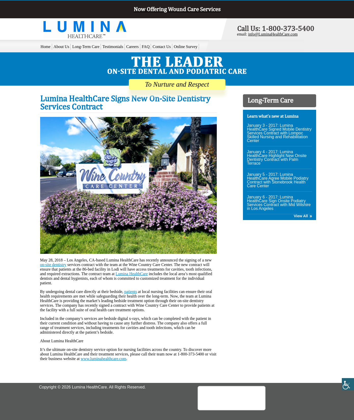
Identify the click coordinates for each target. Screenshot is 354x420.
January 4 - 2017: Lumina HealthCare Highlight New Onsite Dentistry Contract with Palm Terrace (277, 157)
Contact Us (161, 46)
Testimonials (112, 46)
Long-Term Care (85, 46)
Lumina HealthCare (132, 274)
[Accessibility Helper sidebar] (348, 384)
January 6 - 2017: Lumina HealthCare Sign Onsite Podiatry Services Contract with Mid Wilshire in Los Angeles (279, 203)
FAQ (146, 46)
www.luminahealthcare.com (103, 358)
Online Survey (185, 46)
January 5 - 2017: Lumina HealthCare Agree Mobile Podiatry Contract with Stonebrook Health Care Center (278, 180)
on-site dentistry (53, 264)
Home (46, 46)
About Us (61, 46)
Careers (132, 46)
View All (301, 216)
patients (130, 291)
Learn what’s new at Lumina (272, 116)
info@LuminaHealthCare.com (273, 34)
